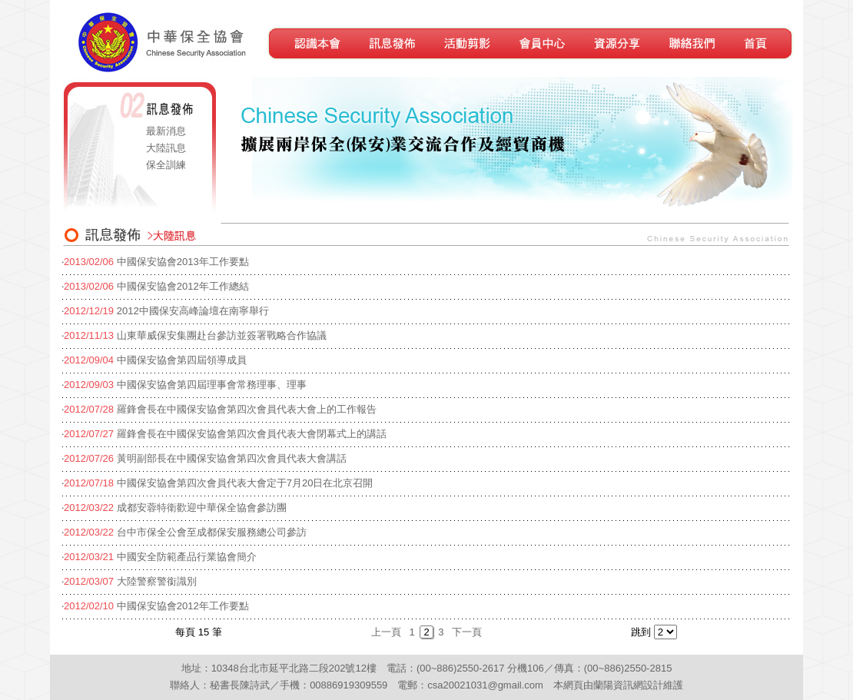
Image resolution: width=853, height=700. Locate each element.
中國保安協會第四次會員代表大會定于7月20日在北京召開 (245, 483)
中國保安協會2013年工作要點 (183, 261)
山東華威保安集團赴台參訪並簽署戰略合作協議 (222, 335)
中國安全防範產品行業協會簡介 (187, 556)
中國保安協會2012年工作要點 (183, 606)
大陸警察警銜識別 (157, 581)
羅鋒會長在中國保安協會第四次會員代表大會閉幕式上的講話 (252, 434)
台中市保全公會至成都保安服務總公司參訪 (212, 532)
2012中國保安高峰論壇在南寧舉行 (193, 311)
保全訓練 (166, 165)
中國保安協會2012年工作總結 (183, 286)
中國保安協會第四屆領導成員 (182, 360)
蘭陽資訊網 (618, 685)
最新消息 (166, 131)
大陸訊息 (166, 148)
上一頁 (386, 632)
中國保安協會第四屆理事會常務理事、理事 (212, 384)
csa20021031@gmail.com (485, 685)
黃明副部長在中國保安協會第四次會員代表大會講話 (232, 458)
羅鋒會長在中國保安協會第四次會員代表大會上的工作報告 (247, 409)
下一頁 (467, 632)
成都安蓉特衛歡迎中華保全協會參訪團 (202, 507)
